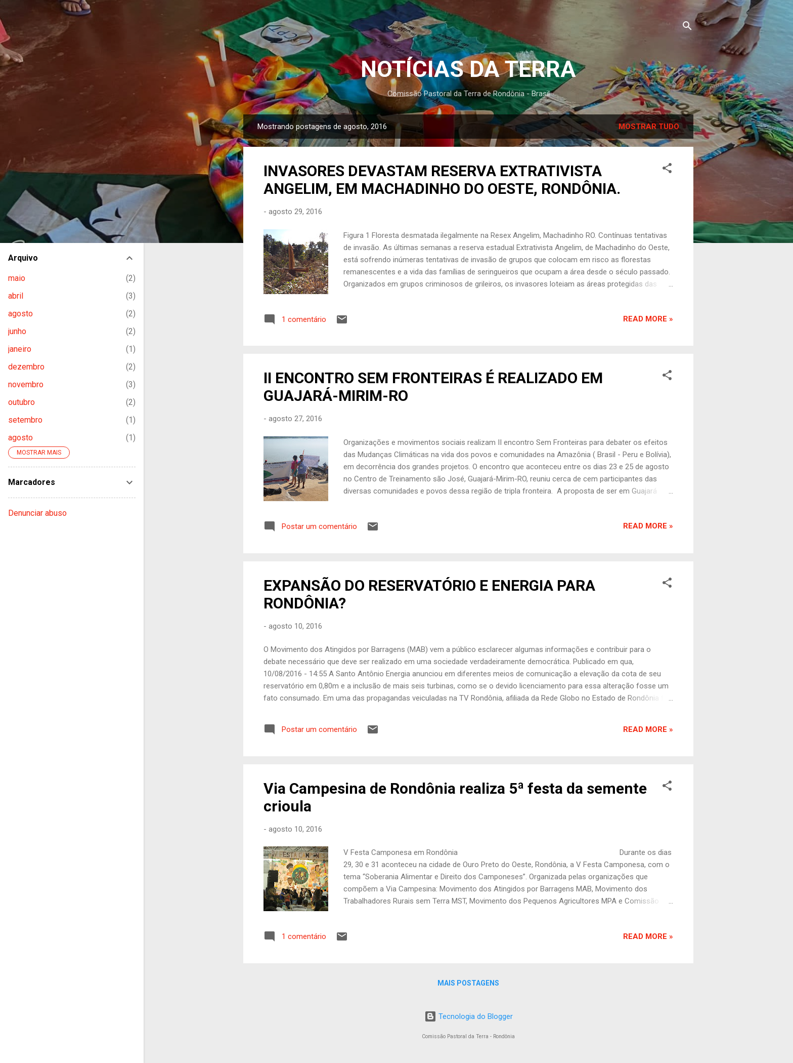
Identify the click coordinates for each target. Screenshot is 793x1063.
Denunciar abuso (37, 513)
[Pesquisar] (687, 27)
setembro (25, 420)
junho (17, 331)
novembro (25, 384)
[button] (667, 170)
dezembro (26, 367)
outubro (21, 402)
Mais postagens (468, 983)
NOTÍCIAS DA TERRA (468, 69)
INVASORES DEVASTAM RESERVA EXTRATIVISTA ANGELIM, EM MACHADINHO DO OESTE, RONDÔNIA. (442, 179)
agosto (20, 313)
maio (16, 278)
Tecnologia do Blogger (468, 1016)
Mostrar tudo (649, 126)
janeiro (19, 349)
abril (15, 296)
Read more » (648, 318)
